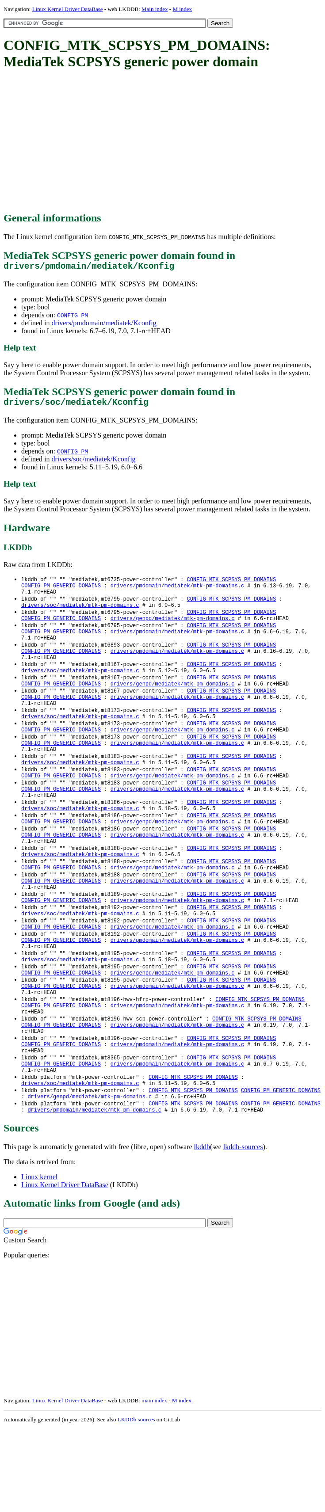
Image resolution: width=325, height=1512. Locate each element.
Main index (154, 9)
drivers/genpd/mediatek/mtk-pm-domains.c (173, 629)
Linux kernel (39, 1260)
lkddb (202, 1230)
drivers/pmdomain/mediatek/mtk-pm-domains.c (177, 591)
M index (182, 9)
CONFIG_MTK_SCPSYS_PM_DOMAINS (231, 584)
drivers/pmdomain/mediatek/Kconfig (103, 325)
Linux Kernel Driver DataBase (67, 9)
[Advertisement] (164, 141)
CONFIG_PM (72, 317)
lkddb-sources (243, 1230)
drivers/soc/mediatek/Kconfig (93, 463)
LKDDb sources (136, 1502)
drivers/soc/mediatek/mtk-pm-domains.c (80, 614)
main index (154, 1483)
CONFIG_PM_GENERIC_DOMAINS (61, 591)
